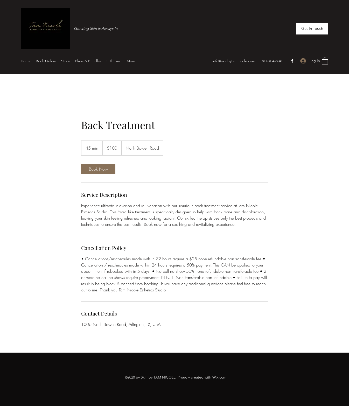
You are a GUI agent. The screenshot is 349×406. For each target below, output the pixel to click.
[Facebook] (292, 61)
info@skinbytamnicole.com (233, 61)
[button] (312, 28)
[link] (98, 169)
